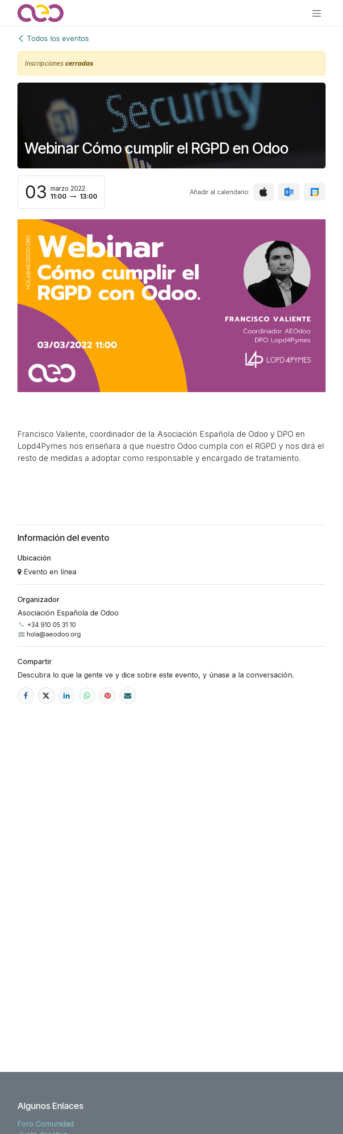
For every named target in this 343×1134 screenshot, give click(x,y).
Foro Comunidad (45, 1123)
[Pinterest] (107, 695)
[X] (46, 695)
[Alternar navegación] (317, 13)
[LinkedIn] (67, 695)
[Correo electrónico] (128, 695)
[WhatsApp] (87, 695)
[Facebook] (25, 695)
